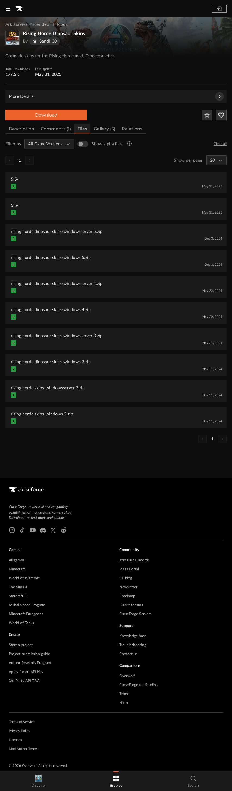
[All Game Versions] (47, 144)
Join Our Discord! (134, 560)
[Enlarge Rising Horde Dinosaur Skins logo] (12, 38)
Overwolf (127, 676)
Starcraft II (18, 596)
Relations (132, 129)
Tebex (124, 694)
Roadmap (127, 596)
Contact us (128, 654)
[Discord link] (43, 530)
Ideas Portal (129, 569)
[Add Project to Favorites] (207, 115)
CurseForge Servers (135, 614)
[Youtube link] (32, 530)
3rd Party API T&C (24, 681)
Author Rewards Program (30, 663)
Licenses (15, 740)
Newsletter (128, 587)
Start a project (21, 645)
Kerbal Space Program (27, 605)
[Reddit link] (63, 530)
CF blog (125, 578)
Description (21, 129)
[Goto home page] (19, 8)
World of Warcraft (24, 578)
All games (16, 560)
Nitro (123, 703)
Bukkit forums (131, 605)
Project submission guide (29, 654)
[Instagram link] (12, 530)
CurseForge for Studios (138, 685)
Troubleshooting (132, 645)
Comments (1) (56, 129)
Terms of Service (22, 722)
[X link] (53, 530)
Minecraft (17, 569)
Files (82, 129)
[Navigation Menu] (8, 8)
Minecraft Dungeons (26, 614)
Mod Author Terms (23, 749)
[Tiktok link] (22, 530)
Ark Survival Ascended (27, 24)
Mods (62, 24)
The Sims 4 (18, 587)
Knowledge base (132, 636)
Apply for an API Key (26, 672)
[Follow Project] (221, 115)
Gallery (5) (104, 129)
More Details (116, 96)
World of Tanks (21, 623)
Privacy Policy (19, 731)
